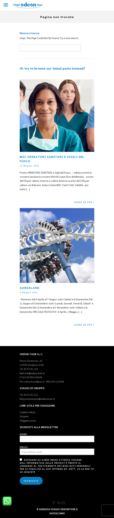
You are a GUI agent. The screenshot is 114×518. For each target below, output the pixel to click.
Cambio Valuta (27, 412)
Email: (57, 450)
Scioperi (24, 416)
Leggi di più (84, 202)
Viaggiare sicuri (28, 420)
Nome (57, 437)
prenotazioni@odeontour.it (40, 399)
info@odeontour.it (35, 373)
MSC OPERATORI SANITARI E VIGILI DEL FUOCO (52, 158)
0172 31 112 (31, 369)
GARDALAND (29, 287)
